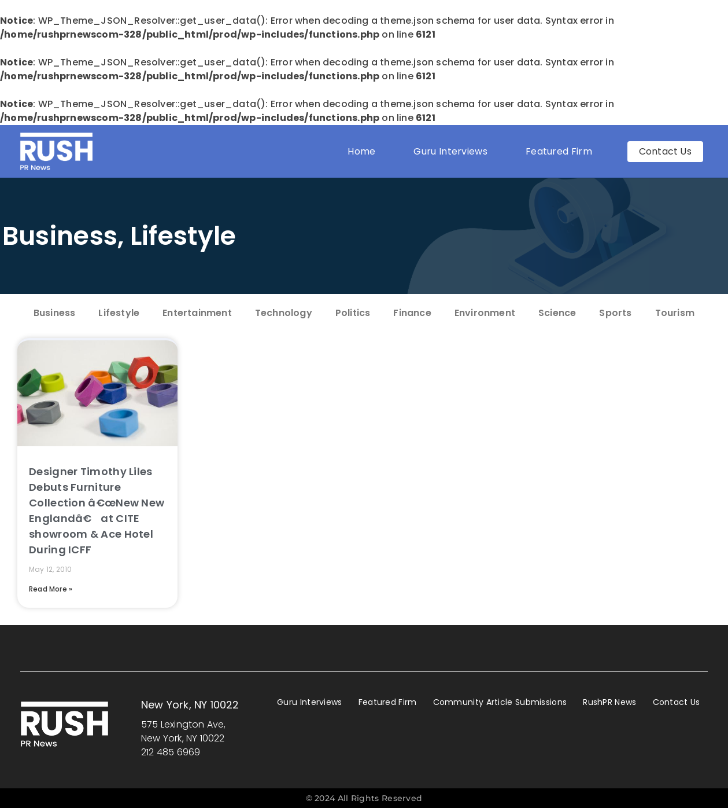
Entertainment (197, 312)
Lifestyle (183, 236)
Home (361, 151)
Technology (283, 312)
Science (557, 312)
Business (59, 236)
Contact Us (676, 702)
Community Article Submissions (500, 702)
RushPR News (609, 702)
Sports (615, 312)
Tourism (674, 312)
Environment (484, 312)
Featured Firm (562, 151)
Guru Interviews (450, 151)
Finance (412, 312)
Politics (353, 312)
